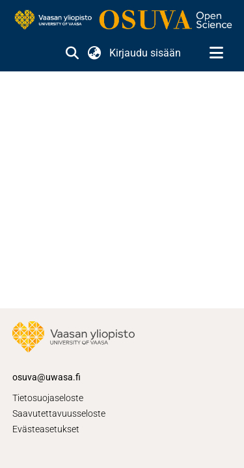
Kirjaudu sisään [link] (145, 53)
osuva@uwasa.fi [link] (46, 377)
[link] (122, 20)
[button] (72, 53)
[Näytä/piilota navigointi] (216, 53)
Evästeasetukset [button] (45, 429)
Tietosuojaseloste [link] (47, 398)
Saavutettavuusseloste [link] (58, 413)
